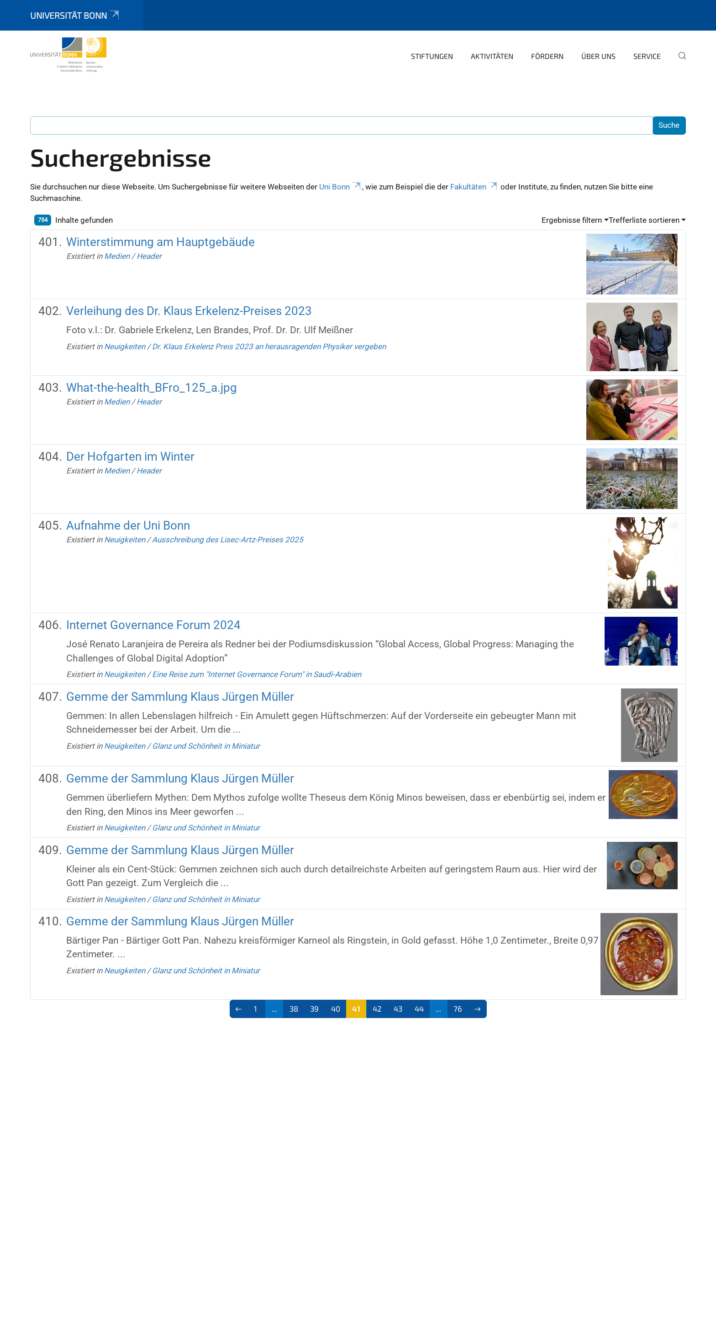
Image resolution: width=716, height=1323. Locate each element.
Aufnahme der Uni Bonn (128, 525)
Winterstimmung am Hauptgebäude (160, 242)
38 (294, 1008)
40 (335, 1008)
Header (149, 256)
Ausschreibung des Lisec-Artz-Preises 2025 (227, 539)
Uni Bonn (340, 186)
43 (398, 1008)
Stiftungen (432, 56)
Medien (117, 256)
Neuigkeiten (124, 346)
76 (457, 1008)
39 (314, 1008)
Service (647, 56)
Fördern (547, 56)
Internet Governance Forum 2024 (153, 625)
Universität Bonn (75, 15)
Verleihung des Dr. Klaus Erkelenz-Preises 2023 (189, 311)
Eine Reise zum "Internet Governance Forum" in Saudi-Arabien (256, 674)
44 (419, 1008)
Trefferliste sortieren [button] (644, 220)
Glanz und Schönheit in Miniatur (206, 746)
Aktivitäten (492, 56)
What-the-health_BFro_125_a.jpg (151, 387)
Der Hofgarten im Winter (130, 456)
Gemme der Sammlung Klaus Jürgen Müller (180, 697)
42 (377, 1008)
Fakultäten (474, 186)
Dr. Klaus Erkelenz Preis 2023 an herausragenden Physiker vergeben (269, 346)
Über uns (598, 56)
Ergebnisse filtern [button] (572, 220)
